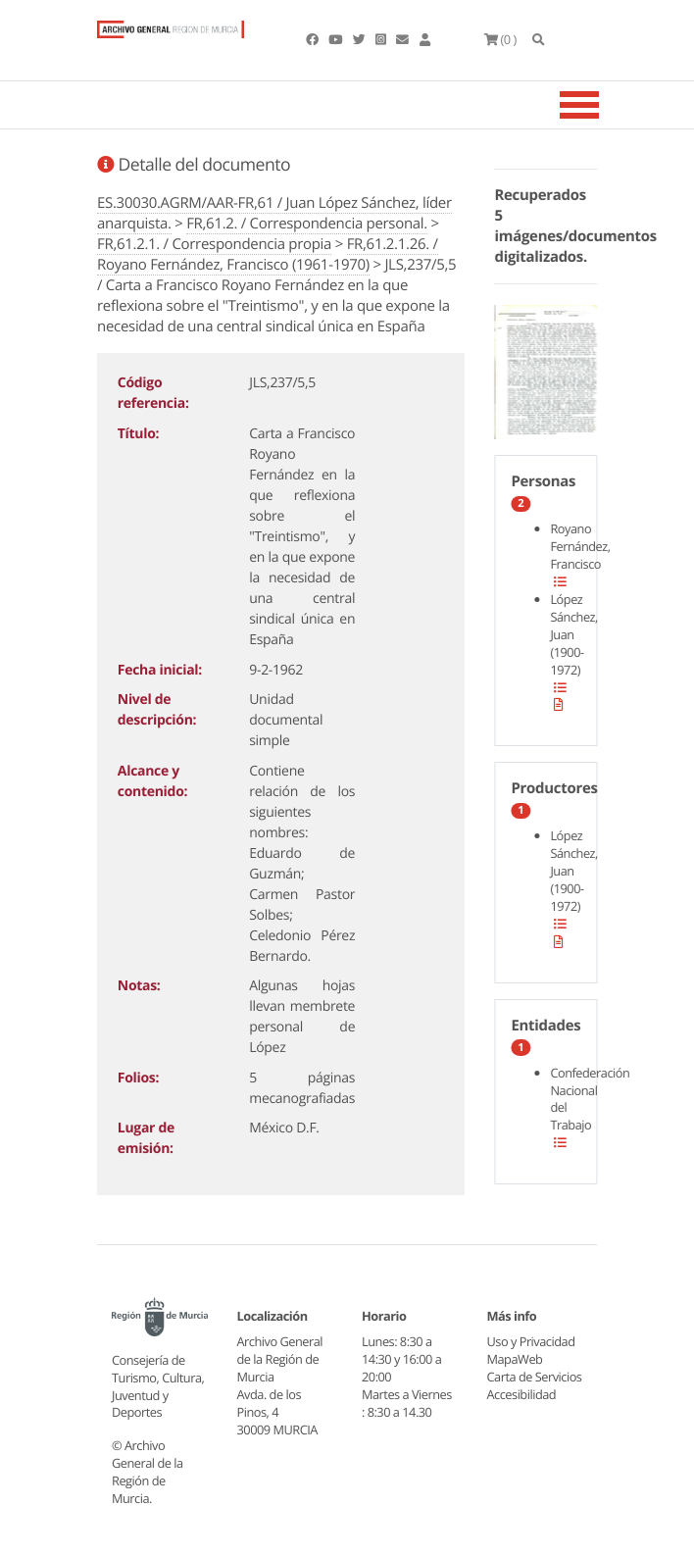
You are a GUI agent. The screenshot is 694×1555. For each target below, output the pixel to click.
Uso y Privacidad (531, 1341)
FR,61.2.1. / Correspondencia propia (214, 244)
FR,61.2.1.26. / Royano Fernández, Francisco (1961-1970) (267, 254)
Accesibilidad (522, 1394)
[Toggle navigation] (603, 104)
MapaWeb (515, 1359)
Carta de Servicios (534, 1376)
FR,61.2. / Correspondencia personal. (306, 223)
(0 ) (500, 39)
